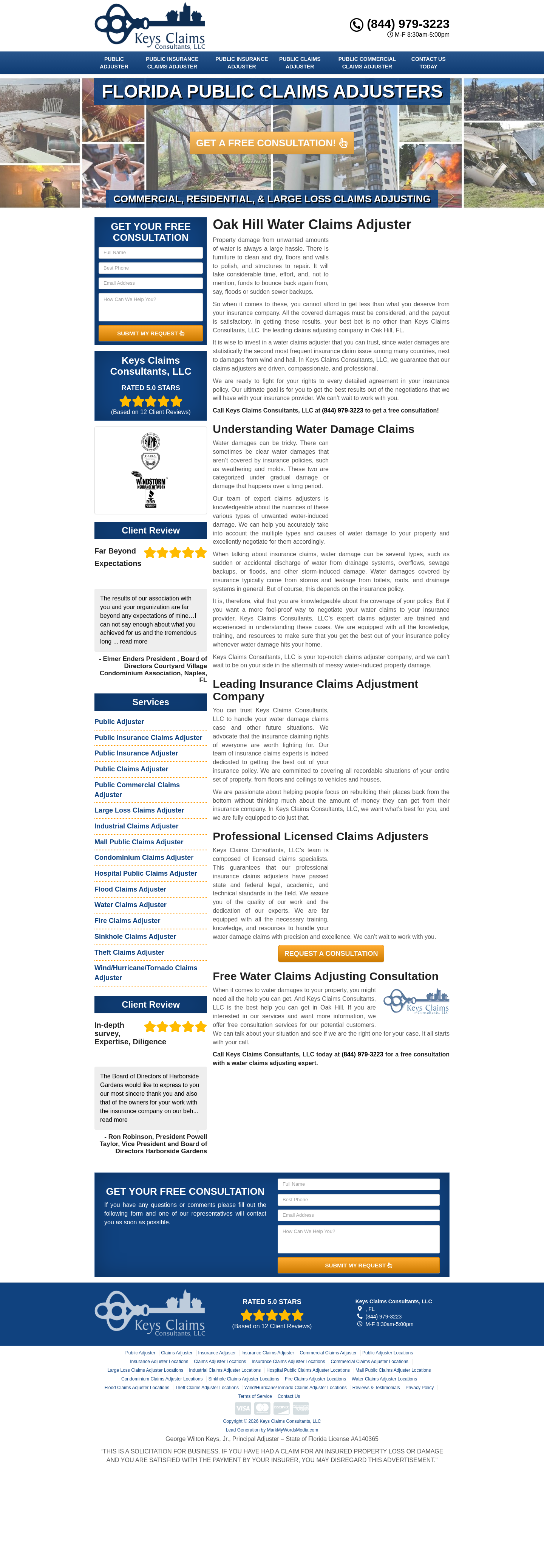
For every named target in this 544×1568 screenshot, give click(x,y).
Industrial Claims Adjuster (136, 826)
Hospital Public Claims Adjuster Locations (308, 1370)
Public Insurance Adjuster (241, 63)
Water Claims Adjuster (130, 905)
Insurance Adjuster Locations (159, 1361)
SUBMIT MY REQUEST (150, 333)
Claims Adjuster (176, 1353)
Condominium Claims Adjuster (143, 857)
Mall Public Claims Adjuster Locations (393, 1370)
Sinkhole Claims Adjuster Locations (243, 1379)
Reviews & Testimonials (376, 1387)
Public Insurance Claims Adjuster (172, 63)
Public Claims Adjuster (300, 63)
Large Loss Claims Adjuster (139, 810)
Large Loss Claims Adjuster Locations (145, 1370)
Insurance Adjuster (217, 1353)
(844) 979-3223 (400, 24)
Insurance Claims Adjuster (267, 1353)
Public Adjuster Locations (387, 1353)
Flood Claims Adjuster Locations (137, 1387)
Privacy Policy (420, 1387)
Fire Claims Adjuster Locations (315, 1379)
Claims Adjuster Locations (220, 1361)
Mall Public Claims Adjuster (138, 842)
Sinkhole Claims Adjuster (135, 936)
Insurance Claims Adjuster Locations (288, 1361)
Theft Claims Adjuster (129, 952)
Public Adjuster (114, 63)
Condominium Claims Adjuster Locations (161, 1379)
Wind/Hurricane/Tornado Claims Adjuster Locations (295, 1387)
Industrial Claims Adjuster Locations (225, 1370)
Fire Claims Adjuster (127, 920)
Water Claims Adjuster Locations (384, 1379)
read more (133, 641)
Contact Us (289, 1396)
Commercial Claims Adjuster (328, 1353)
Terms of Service (255, 1396)
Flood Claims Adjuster (130, 889)
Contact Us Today (428, 63)
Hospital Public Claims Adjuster (145, 873)
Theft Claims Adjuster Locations (207, 1387)
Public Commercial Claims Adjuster (367, 63)
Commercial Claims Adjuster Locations (369, 1361)
